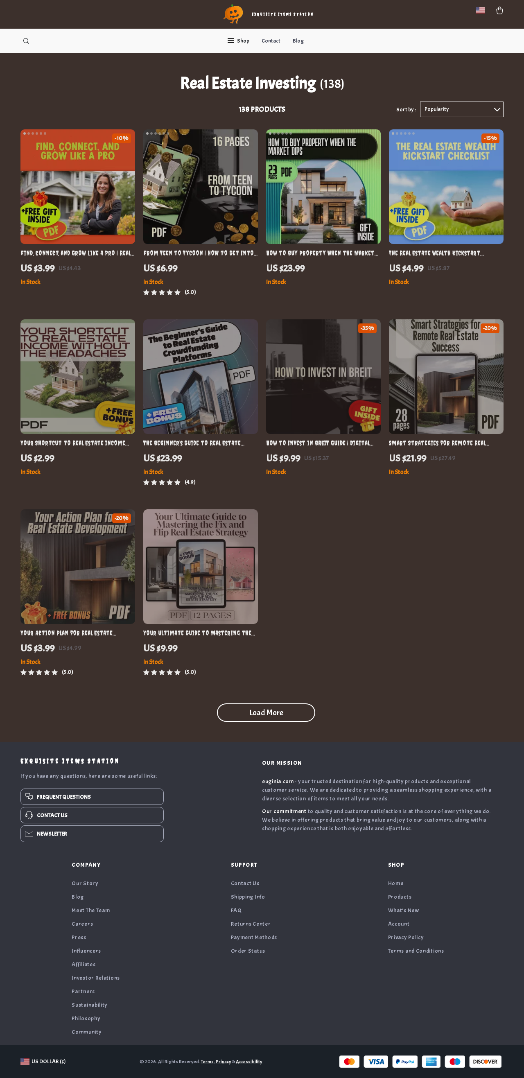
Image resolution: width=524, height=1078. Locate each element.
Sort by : (406, 109)
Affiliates (83, 964)
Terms (207, 1061)
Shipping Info (248, 896)
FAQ (236, 910)
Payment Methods (254, 937)
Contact (271, 40)
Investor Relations (96, 977)
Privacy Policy (406, 937)
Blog (298, 40)
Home (396, 883)
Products (400, 896)
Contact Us (245, 883)
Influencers (86, 950)
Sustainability (90, 1004)
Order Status (248, 950)
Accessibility (249, 1061)
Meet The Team (91, 910)
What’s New (403, 910)
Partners (83, 991)
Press (79, 937)
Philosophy (86, 1018)
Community (87, 1031)
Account (399, 923)
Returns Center (251, 923)
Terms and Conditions (416, 950)
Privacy (223, 1061)
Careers (82, 923)
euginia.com (278, 781)
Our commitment (284, 811)
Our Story (85, 883)
